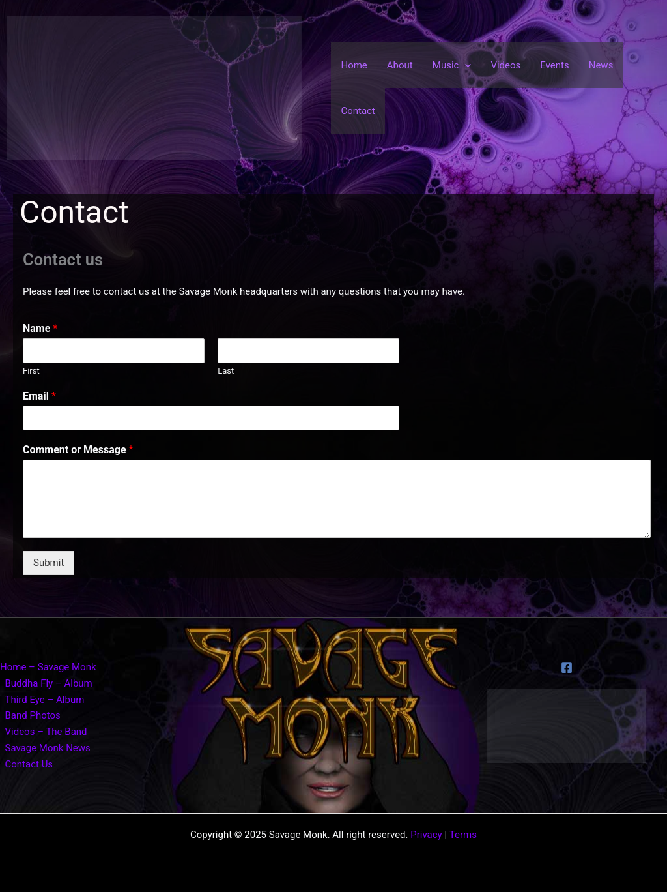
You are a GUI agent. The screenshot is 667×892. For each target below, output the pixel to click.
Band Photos (33, 715)
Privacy (426, 834)
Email (39, 396)
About (400, 65)
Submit (48, 563)
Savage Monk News (48, 748)
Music (452, 65)
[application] (465, 65)
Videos (505, 65)
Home (354, 65)
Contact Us (29, 764)
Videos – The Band (46, 731)
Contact (358, 111)
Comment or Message (78, 449)
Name (40, 328)
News (601, 65)
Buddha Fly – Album (48, 683)
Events (554, 65)
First (31, 371)
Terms (463, 834)
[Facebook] (567, 668)
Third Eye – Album (45, 700)
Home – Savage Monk (48, 667)
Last (226, 371)
